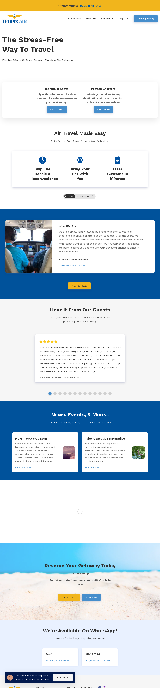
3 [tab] (60, 393)
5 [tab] (70, 393)
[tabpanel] (80, 246)
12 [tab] (105, 393)
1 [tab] (50, 393)
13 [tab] (110, 393)
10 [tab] (95, 393)
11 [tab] (100, 393)
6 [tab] (75, 393)
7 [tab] (80, 393)
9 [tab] (90, 393)
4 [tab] (65, 393)
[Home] (15, 18)
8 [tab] (85, 393)
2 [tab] (55, 393)
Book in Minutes (91, 5)
